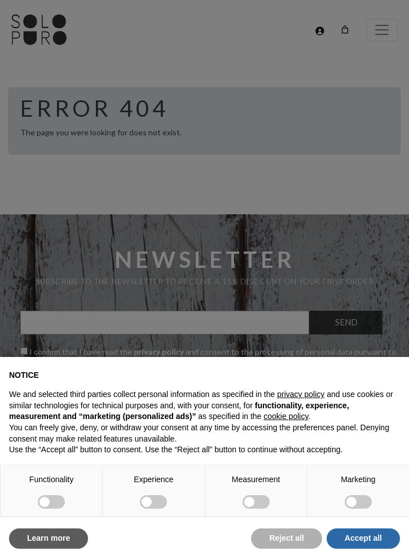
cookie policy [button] (285, 416)
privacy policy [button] (300, 394)
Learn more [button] (48, 538)
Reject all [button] (286, 538)
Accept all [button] (363, 538)
